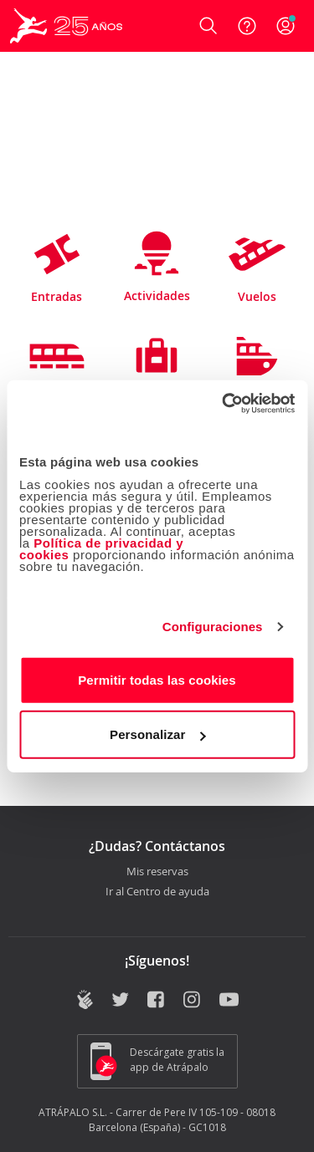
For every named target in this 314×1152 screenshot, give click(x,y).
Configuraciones (212, 626)
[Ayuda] (247, 26)
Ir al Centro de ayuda (157, 892)
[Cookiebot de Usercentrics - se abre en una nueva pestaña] (223, 403)
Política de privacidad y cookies (101, 548)
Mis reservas (157, 872)
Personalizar (157, 734)
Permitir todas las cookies (157, 679)
